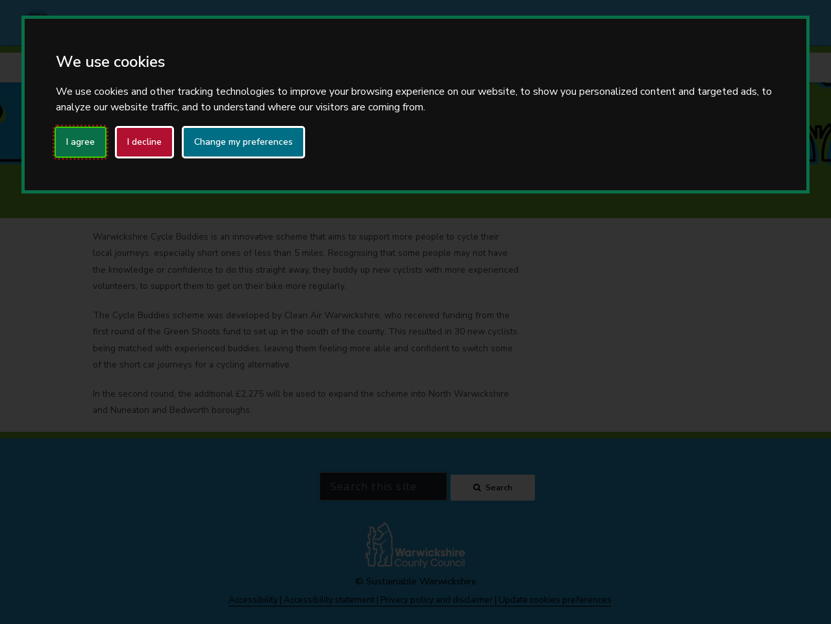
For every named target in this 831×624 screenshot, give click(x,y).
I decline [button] (144, 142)
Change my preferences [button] (243, 142)
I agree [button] (80, 142)
